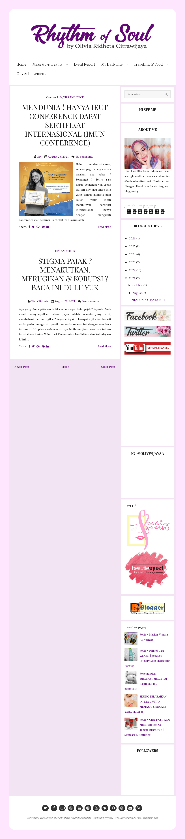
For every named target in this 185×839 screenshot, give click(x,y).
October (137, 285)
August (137, 293)
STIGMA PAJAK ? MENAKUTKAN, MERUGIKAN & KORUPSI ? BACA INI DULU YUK (65, 274)
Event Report (84, 64)
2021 (132, 278)
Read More (104, 227)
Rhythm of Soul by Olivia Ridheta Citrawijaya (68, 817)
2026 (132, 238)
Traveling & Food (148, 64)
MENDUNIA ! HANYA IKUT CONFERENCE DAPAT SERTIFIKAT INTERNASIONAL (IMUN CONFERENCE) (65, 124)
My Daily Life (112, 64)
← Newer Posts (20, 367)
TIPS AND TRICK (73, 97)
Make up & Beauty (48, 64)
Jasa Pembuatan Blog (147, 817)
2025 (132, 246)
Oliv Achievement (31, 73)
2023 (132, 262)
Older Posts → (110, 367)
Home (21, 64)
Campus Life (54, 97)
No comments (85, 156)
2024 (132, 254)
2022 (132, 270)
